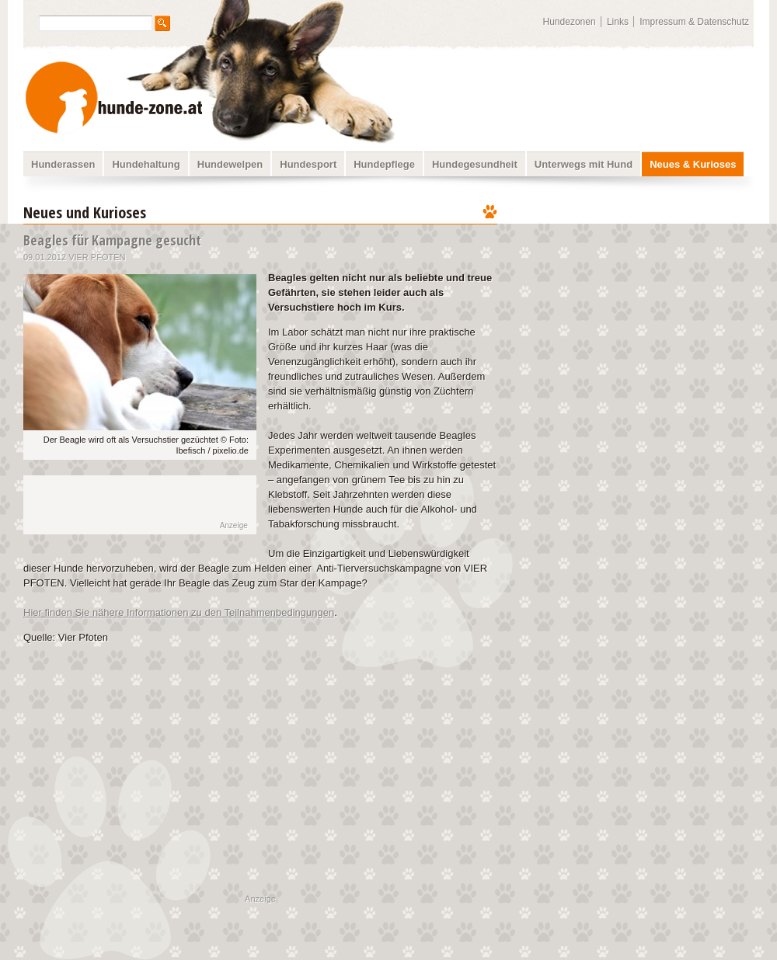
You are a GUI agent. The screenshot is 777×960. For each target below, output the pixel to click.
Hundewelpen (230, 164)
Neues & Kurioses (693, 164)
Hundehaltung (145, 164)
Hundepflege (384, 164)
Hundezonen (569, 21)
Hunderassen (63, 164)
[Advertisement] (126, 505)
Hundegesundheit (474, 164)
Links (618, 21)
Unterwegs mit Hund (583, 164)
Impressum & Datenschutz (694, 21)
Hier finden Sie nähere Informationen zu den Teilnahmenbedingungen (178, 612)
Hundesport (308, 164)
